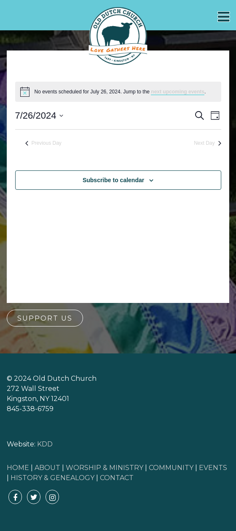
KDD (45, 444)
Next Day (207, 143)
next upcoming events (177, 92)
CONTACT (117, 478)
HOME (18, 468)
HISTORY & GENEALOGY (52, 478)
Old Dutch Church (118, 36)
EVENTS (213, 468)
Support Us (44, 318)
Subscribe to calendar (113, 180)
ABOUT (47, 468)
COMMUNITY (171, 468)
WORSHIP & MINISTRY (104, 468)
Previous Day (43, 143)
